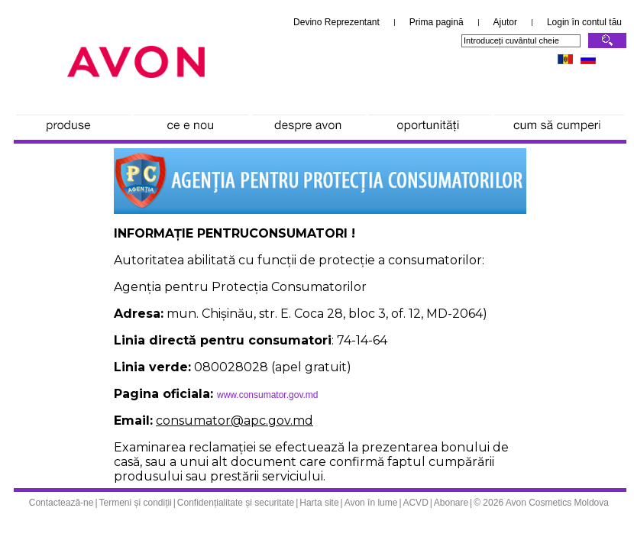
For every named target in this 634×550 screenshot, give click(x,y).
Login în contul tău (584, 22)
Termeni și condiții (135, 502)
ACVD (415, 502)
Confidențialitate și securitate (235, 502)
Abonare (451, 502)
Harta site (318, 502)
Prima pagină (436, 22)
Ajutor (505, 22)
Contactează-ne (61, 502)
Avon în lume (371, 502)
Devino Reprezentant (336, 22)
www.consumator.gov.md (268, 395)
